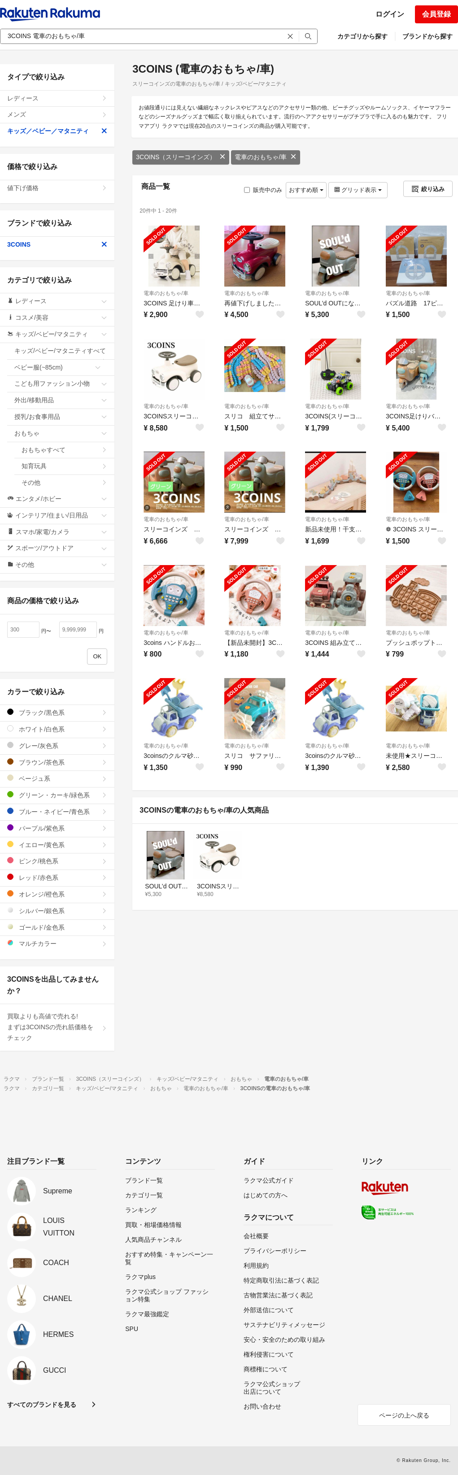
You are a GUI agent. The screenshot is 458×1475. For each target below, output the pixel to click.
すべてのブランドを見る (41, 1404)
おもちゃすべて (64, 449)
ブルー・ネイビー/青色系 (57, 811)
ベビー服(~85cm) (57, 367)
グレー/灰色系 (57, 745)
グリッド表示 (358, 190)
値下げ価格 (57, 187)
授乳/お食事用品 (60, 416)
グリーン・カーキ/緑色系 (57, 795)
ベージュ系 (57, 778)
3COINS (57, 244)
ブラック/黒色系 (57, 712)
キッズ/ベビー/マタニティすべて (60, 353)
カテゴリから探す (362, 36)
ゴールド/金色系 (57, 927)
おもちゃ (60, 433)
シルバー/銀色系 (57, 910)
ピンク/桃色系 (57, 861)
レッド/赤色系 (57, 877)
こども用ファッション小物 (60, 383)
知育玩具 (64, 466)
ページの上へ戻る (404, 1415)
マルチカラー (57, 943)
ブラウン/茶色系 (57, 762)
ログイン (389, 14)
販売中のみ (263, 190)
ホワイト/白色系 (57, 729)
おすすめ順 (306, 190)
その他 (64, 482)
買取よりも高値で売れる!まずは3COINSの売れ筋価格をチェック (57, 1027)
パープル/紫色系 (57, 828)
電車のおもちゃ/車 (266, 157)
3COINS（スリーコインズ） (181, 157)
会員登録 (436, 14)
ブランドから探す (427, 36)
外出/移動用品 (60, 400)
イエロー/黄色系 (57, 844)
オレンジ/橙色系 (57, 894)
